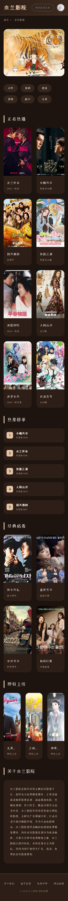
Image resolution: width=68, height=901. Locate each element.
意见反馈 (25, 883)
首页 (6, 20)
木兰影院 (15, 7)
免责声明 (42, 883)
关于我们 (9, 883)
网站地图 (59, 883)
